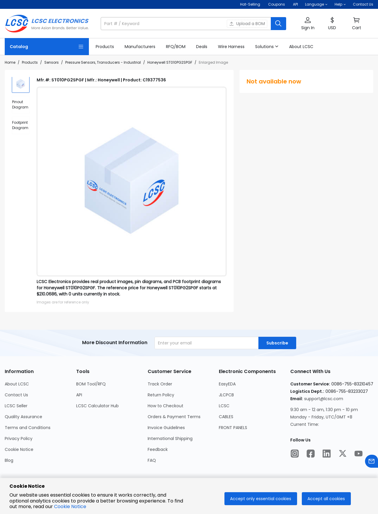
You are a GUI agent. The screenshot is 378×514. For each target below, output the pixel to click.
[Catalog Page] (47, 46)
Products (30, 62)
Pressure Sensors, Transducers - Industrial (103, 62)
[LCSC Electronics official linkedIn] (326, 454)
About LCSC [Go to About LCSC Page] (17, 384)
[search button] (278, 23)
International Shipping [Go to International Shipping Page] (170, 438)
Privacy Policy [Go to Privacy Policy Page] (18, 438)
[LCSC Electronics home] (47, 23)
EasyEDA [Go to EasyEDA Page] (227, 384)
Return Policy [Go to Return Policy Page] (161, 395)
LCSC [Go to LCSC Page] (224, 406)
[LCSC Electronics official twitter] (342, 454)
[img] (21, 86)
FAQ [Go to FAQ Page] (152, 460)
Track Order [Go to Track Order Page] (160, 384)
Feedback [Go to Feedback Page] (158, 449)
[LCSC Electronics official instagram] (294, 454)
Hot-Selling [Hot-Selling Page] (250, 4)
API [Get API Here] (295, 4)
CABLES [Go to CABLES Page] (226, 417)
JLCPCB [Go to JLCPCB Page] (226, 395)
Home (10, 62)
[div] (21, 106)
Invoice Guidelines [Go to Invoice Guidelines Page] (166, 428)
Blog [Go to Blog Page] (9, 460)
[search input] (186, 23)
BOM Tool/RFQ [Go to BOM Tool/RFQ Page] (91, 384)
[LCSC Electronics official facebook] (310, 454)
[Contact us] (371, 462)
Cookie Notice (70, 506)
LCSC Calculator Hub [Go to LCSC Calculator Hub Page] (97, 406)
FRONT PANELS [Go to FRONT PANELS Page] (233, 428)
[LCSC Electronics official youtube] (358, 454)
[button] (316, 4)
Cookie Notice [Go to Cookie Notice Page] (19, 449)
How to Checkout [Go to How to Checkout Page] (165, 406)
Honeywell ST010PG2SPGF (169, 62)
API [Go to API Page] (79, 395)
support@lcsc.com (323, 399)
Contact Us (363, 4)
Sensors (51, 62)
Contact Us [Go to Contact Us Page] (16, 395)
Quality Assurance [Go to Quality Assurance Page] (23, 417)
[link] (105, 47)
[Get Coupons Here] (276, 4)
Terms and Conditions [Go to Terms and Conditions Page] (27, 428)
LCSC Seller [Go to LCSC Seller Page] (16, 406)
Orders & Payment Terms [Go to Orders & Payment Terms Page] (174, 417)
